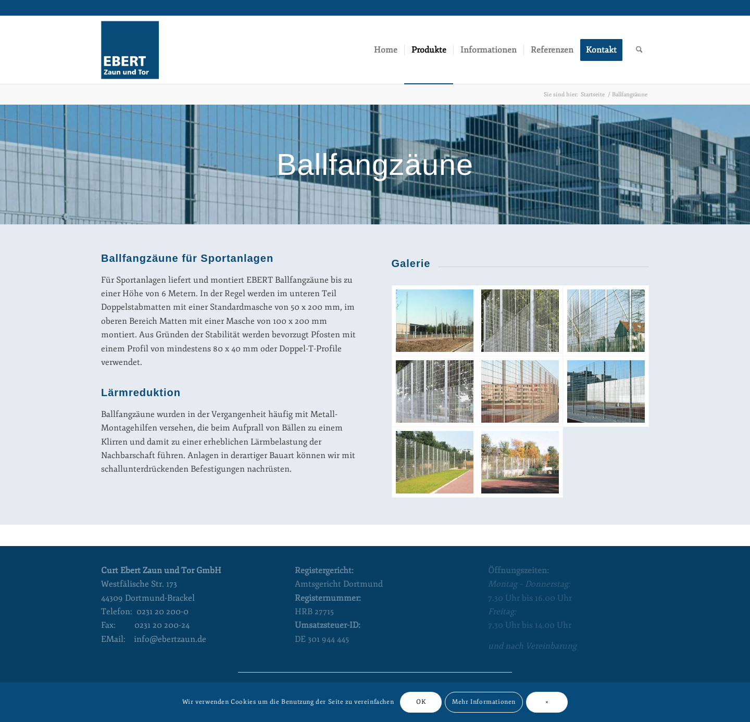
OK (421, 702)
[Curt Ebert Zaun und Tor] (130, 50)
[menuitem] (385, 50)
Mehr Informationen (484, 702)
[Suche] (639, 50)
